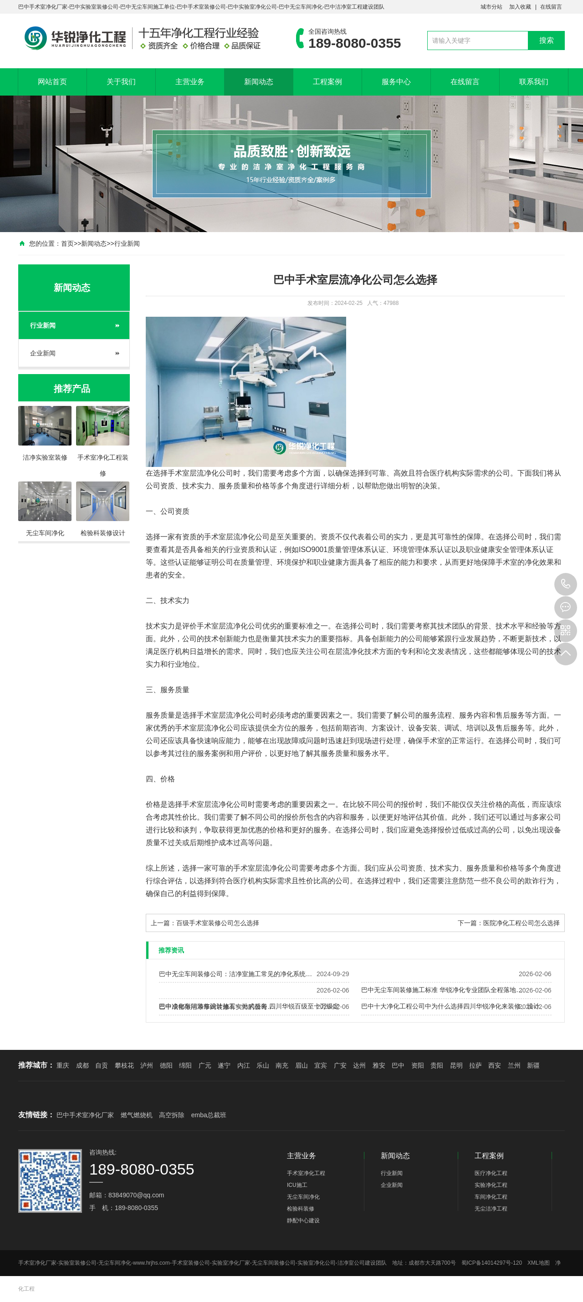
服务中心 (396, 82)
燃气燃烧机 (137, 1115)
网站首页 (52, 82)
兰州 (514, 1065)
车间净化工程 (491, 1197)
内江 (243, 1065)
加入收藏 (520, 7)
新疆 (533, 1065)
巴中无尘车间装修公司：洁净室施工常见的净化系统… (235, 974)
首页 (67, 243)
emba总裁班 (208, 1115)
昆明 (456, 1065)
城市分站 (491, 7)
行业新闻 (127, 243)
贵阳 (436, 1065)
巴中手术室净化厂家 (85, 1115)
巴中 (398, 1065)
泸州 (146, 1065)
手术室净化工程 (306, 1173)
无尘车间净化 (303, 1197)
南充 (282, 1065)
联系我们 (533, 82)
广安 (340, 1065)
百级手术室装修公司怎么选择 (217, 923)
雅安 (379, 1065)
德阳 (166, 1065)
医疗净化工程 (491, 1173)
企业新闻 (43, 353)
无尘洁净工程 (491, 1209)
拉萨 (475, 1065)
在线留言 (551, 7)
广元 (205, 1065)
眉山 (301, 1065)
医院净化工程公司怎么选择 (521, 923)
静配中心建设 (303, 1220)
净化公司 (218, 473)
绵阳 (185, 1065)
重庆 (62, 1065)
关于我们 (121, 82)
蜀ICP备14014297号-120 (491, 1263)
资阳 (417, 1065)
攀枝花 (124, 1065)
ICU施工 (297, 1185)
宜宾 (320, 1065)
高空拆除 (171, 1115)
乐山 (262, 1065)
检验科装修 (300, 1209)
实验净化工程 (491, 1185)
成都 (82, 1065)
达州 (359, 1065)
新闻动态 (258, 82)
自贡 (101, 1065)
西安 (494, 1065)
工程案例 (327, 82)
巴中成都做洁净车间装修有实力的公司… (216, 1006)
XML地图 (538, 1263)
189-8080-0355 (565, 584)
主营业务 (190, 82)
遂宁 (224, 1065)
